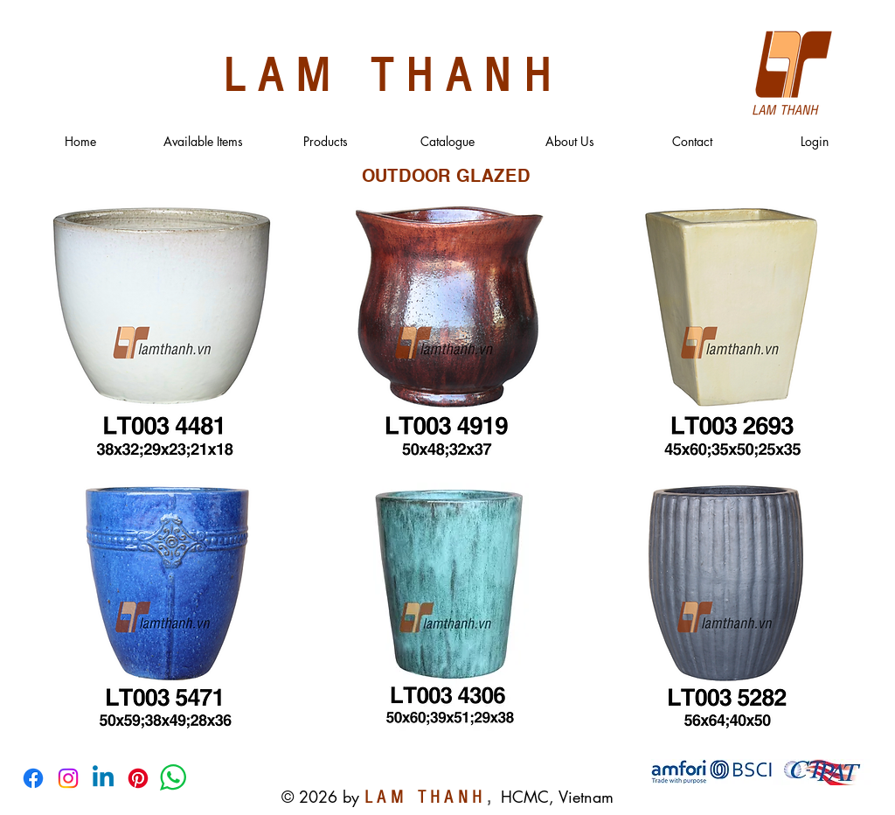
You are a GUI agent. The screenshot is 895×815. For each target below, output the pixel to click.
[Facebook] (33, 778)
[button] (203, 142)
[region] (167, 333)
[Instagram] (68, 778)
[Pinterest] (138, 778)
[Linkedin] (103, 778)
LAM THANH (393, 71)
